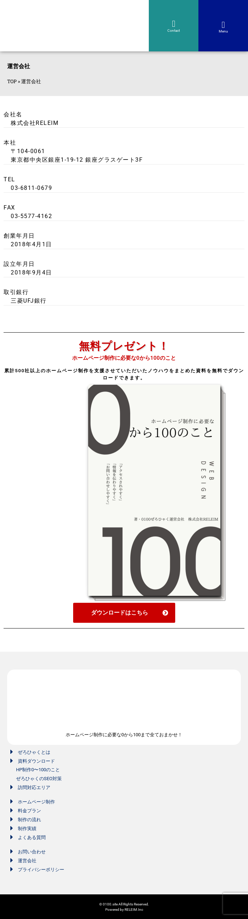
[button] (223, 25)
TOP (12, 81)
